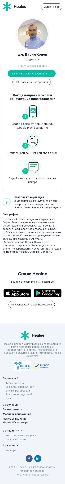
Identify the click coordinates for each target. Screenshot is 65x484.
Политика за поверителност (32, 474)
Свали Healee (51, 6)
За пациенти (11, 430)
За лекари (9, 378)
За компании (11, 409)
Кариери (11, 450)
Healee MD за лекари (15, 422)
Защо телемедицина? (19, 394)
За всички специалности (20, 386)
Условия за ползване (32, 470)
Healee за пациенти (15, 418)
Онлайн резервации (18, 390)
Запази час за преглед (31, 82)
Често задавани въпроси (21, 435)
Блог (8, 398)
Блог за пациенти (16, 439)
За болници (10, 404)
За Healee (9, 445)
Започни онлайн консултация (29, 73)
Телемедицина (15, 382)
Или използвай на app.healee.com (31, 304)
